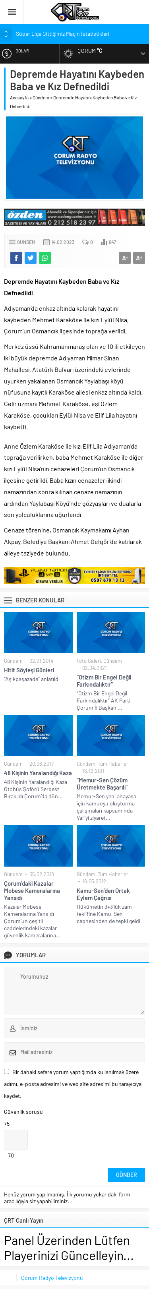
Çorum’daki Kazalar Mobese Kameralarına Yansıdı (32, 890)
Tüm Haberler (113, 764)
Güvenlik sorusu (23, 1111)
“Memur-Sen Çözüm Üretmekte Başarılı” (102, 783)
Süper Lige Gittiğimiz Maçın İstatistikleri (62, 33)
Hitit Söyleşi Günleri (29, 670)
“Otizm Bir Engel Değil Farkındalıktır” (104, 681)
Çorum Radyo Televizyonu (52, 1277)
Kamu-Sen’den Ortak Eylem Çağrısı (103, 894)
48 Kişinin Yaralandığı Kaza (38, 772)
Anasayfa (19, 97)
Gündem (41, 97)
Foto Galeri (89, 661)
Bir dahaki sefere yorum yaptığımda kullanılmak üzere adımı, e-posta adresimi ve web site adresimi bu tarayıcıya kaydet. (72, 1083)
